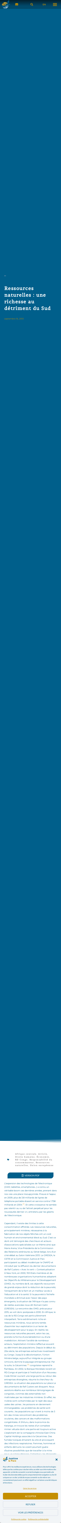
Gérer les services (29, 1488)
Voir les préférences (30, 1512)
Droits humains (25, 1157)
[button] (56, 1459)
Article (42, 1154)
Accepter (30, 1496)
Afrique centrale (25, 1154)
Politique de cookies (18, 1519)
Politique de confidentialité (38, 1519)
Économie (43, 1157)
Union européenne (42, 1165)
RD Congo (21, 1159)
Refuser (30, 1504)
